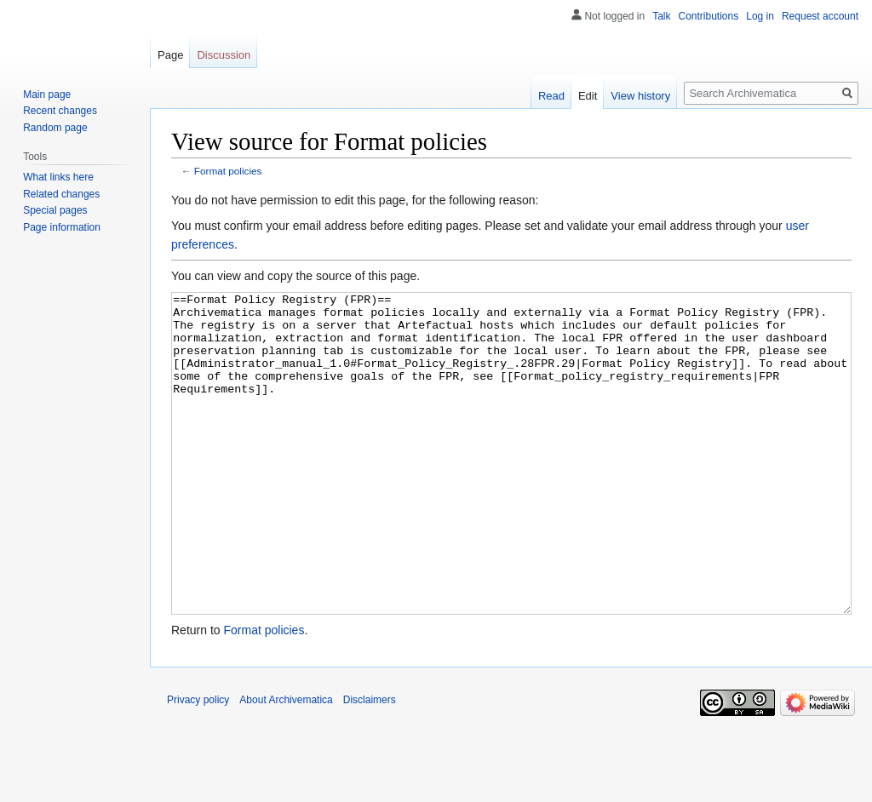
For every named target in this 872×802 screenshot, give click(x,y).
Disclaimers (369, 764)
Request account (820, 16)
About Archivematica (285, 764)
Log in (760, 16)
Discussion (223, 55)
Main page (47, 94)
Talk (661, 16)
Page (170, 55)
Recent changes (60, 111)
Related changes (61, 194)
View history (640, 95)
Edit (587, 95)
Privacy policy (198, 764)
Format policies (228, 170)
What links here (58, 177)
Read (551, 95)
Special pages (55, 210)
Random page (55, 128)
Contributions (709, 16)
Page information (61, 227)
